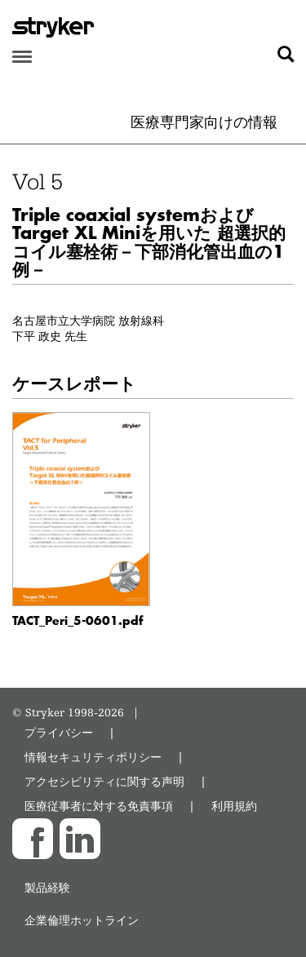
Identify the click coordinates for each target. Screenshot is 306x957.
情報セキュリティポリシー (93, 756)
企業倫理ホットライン (81, 920)
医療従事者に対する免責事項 (98, 805)
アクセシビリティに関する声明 (104, 781)
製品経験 (47, 887)
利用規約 (234, 805)
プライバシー (58, 732)
